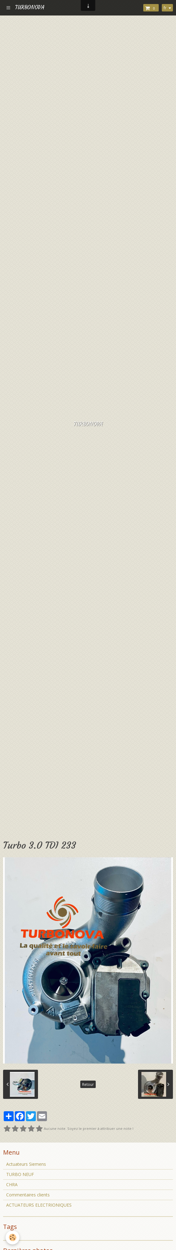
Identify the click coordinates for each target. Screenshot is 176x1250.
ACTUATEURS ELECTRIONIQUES (39, 1205)
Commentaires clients (28, 1195)
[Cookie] (12, 1237)
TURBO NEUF (20, 1174)
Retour (88, 1084)
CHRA (12, 1184)
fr (165, 7)
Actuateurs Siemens (26, 1164)
